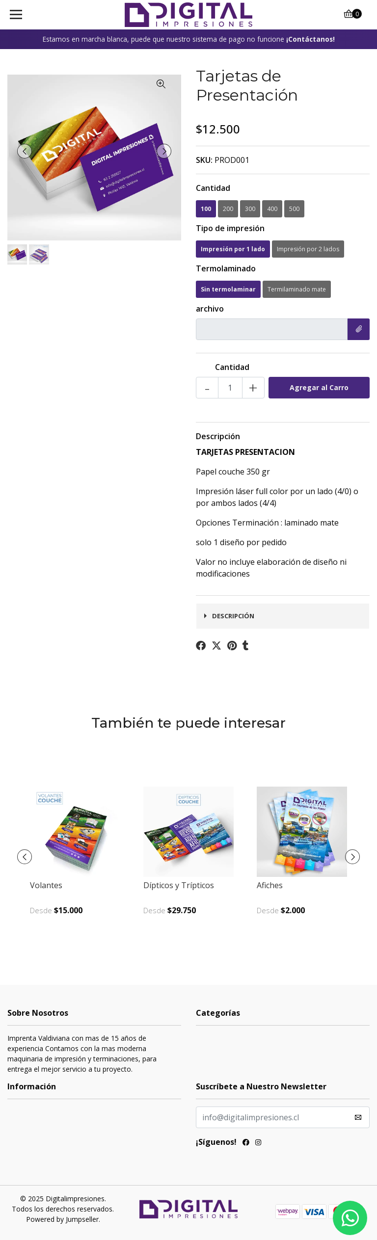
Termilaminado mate (297, 289)
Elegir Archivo (355, 329)
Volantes (46, 885)
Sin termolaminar (228, 289)
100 (206, 209)
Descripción (218, 436)
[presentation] (24, 151)
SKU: (204, 160)
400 (272, 209)
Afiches (270, 885)
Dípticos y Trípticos (178, 885)
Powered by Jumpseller (62, 1219)
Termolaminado (226, 268)
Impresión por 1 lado (233, 249)
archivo (210, 308)
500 (294, 209)
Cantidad (213, 188)
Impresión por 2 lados (308, 249)
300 (250, 209)
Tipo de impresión (230, 228)
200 (228, 209)
